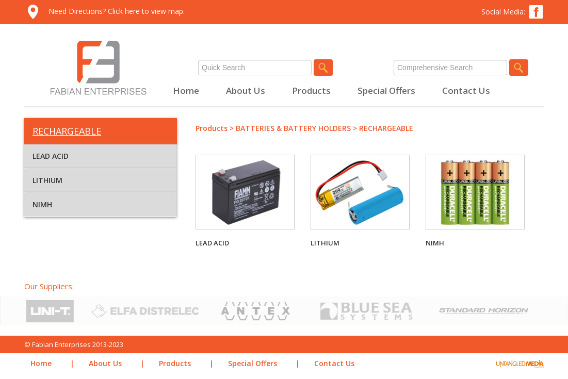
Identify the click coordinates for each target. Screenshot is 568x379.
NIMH (42, 204)
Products (311, 90)
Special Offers (386, 90)
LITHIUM (47, 180)
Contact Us (466, 90)
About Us (245, 90)
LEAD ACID (51, 156)
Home (186, 90)
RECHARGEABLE (386, 128)
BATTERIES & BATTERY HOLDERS (293, 128)
